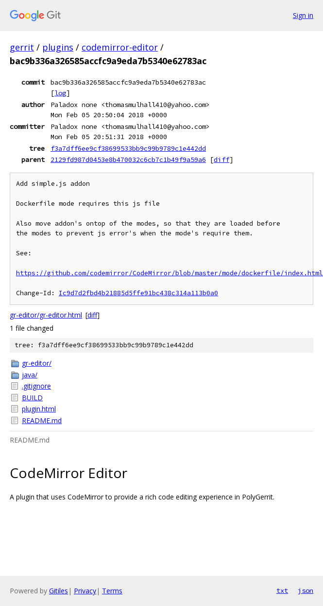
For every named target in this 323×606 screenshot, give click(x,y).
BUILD (32, 397)
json (305, 590)
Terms (112, 590)
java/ (29, 374)
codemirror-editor (120, 47)
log (60, 93)
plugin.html (39, 408)
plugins (57, 47)
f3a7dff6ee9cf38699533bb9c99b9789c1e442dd (128, 148)
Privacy (85, 590)
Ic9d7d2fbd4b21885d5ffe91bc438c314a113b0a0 (138, 293)
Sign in (303, 15)
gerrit (22, 47)
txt (282, 590)
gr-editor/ (36, 363)
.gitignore (36, 386)
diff (221, 159)
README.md (42, 420)
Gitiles (58, 590)
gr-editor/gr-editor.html (46, 315)
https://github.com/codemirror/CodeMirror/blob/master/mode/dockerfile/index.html (169, 273)
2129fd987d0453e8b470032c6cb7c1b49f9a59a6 (128, 159)
